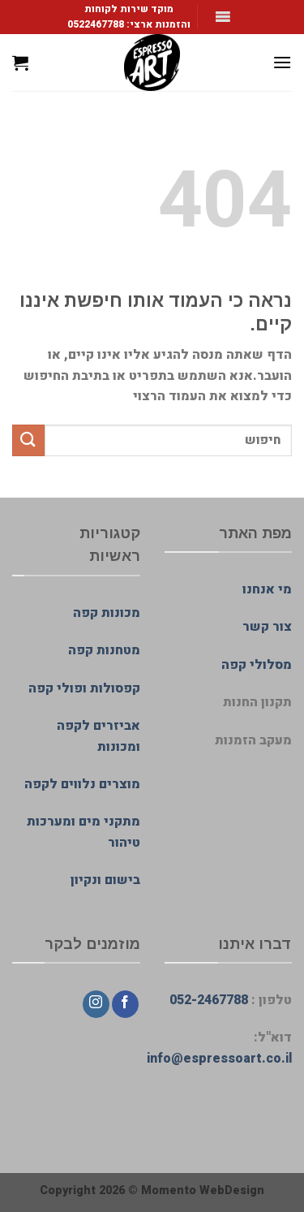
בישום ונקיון (105, 880)
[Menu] (282, 62)
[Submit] (28, 440)
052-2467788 (208, 1000)
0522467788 (95, 24)
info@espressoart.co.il (219, 1058)
